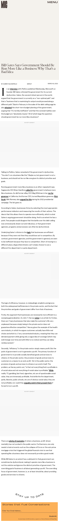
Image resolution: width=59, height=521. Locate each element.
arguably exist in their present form (38, 383)
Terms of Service (45, 519)
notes (37, 318)
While (51, 370)
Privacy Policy (54, 519)
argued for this (26, 199)
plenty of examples (16, 441)
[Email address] (29, 510)
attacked (8, 107)
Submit (53, 516)
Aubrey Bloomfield (10, 84)
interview (13, 89)
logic (29, 232)
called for (29, 190)
